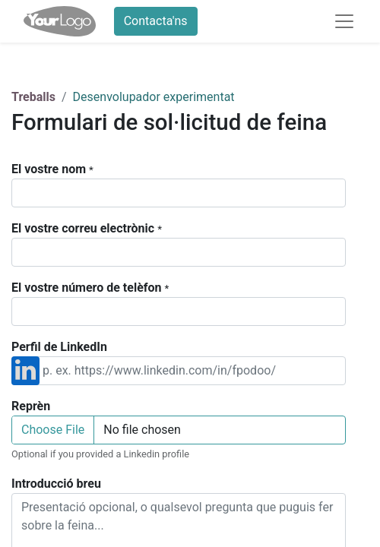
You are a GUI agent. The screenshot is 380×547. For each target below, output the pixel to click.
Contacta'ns (156, 21)
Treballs (33, 97)
